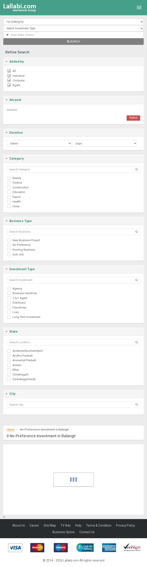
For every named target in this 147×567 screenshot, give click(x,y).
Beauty (17, 178)
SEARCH (73, 41)
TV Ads (66, 525)
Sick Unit (18, 254)
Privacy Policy (125, 525)
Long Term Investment (26, 317)
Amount (12, 109)
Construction (21, 187)
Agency (17, 288)
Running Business (24, 249)
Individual (19, 75)
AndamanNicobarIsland (28, 350)
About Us (18, 525)
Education (19, 192)
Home (10, 429)
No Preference (21, 244)
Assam (17, 365)
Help (78, 525)
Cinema (17, 182)
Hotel (16, 206)
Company (19, 80)
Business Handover (25, 293)
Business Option (63, 532)
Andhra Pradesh (23, 355)
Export (17, 197)
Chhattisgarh (21, 374)
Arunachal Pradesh (24, 360)
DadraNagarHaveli (24, 379)
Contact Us (87, 532)
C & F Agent (20, 298)
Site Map (50, 525)
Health (17, 201)
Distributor (19, 302)
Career (34, 525)
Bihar (16, 369)
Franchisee (19, 307)
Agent (16, 85)
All (14, 71)
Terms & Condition (98, 525)
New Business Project (26, 240)
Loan (16, 312)
